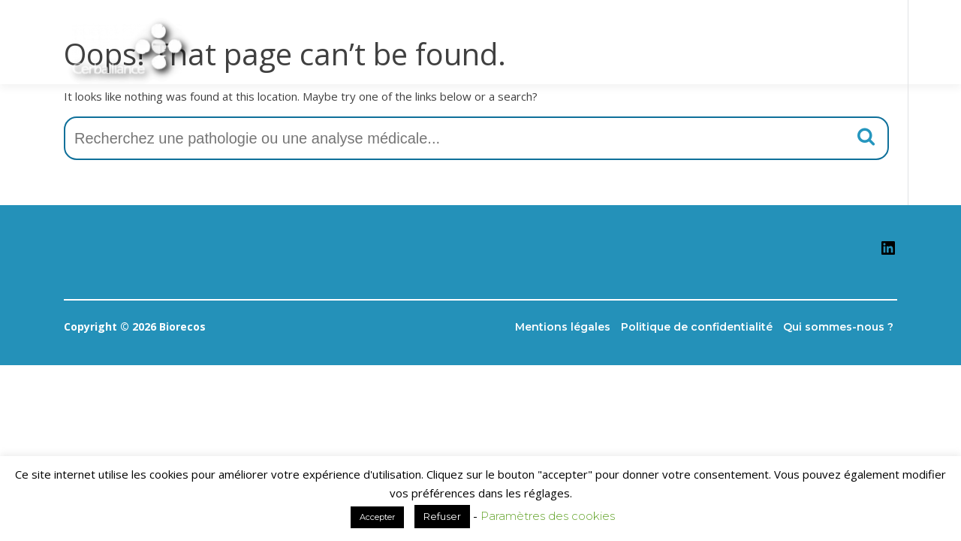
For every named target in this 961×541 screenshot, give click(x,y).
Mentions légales (562, 327)
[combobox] (476, 138)
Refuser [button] (442, 516)
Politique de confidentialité (697, 327)
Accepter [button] (377, 517)
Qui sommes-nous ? (838, 327)
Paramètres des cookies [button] (547, 516)
